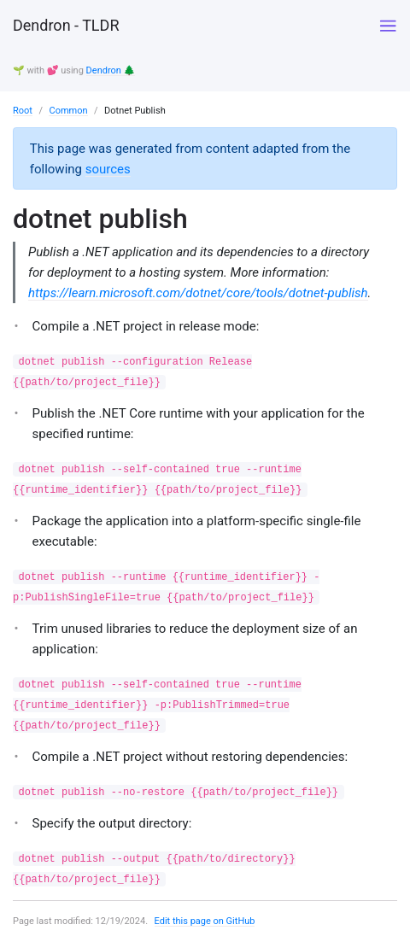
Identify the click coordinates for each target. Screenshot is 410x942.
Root (22, 110)
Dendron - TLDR (66, 25)
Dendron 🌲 (111, 70)
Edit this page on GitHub (205, 921)
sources (108, 169)
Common (68, 110)
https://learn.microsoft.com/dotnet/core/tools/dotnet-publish (198, 293)
